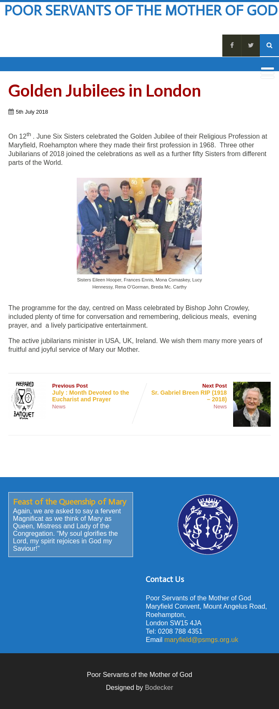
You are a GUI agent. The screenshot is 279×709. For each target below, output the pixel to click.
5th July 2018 (32, 112)
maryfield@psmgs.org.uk (201, 639)
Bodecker (159, 687)
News (58, 406)
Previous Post (73, 393)
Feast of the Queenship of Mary (69, 502)
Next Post (205, 393)
